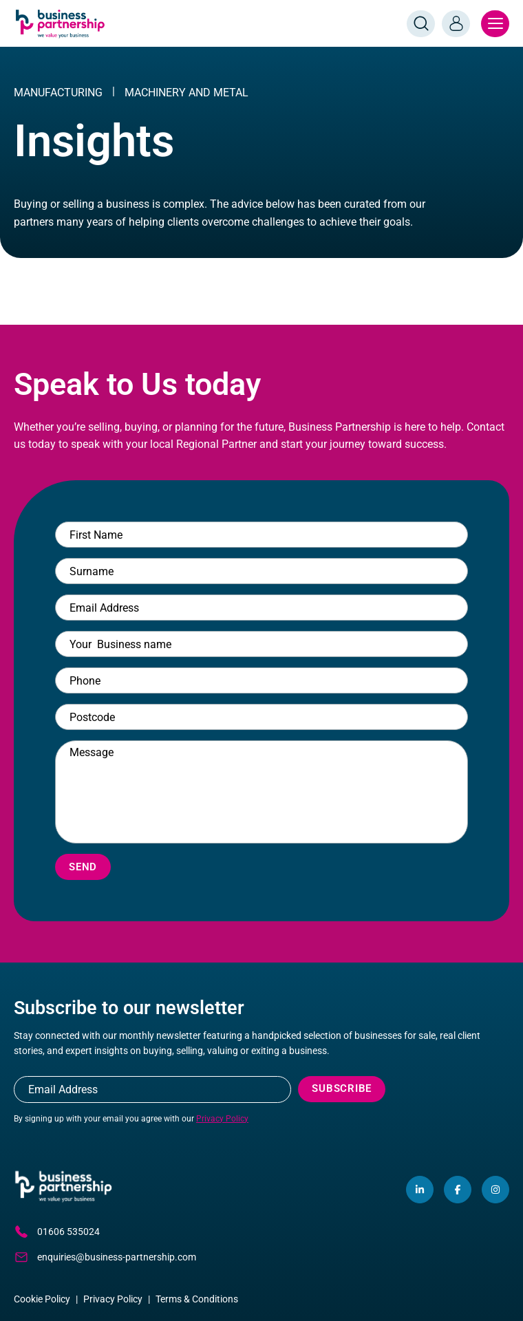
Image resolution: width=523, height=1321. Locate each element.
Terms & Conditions (197, 1298)
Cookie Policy (42, 1298)
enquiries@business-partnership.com (105, 1257)
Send (83, 867)
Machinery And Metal (186, 92)
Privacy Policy (222, 1119)
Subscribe (342, 1088)
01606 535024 (57, 1231)
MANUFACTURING (58, 92)
